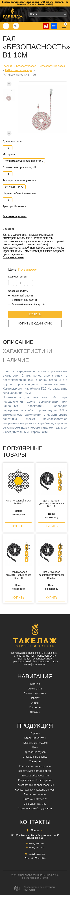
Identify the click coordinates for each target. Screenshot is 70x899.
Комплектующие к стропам (35, 766)
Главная (35, 683)
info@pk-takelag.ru (36, 854)
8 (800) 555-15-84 (36, 843)
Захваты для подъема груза (35, 770)
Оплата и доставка (35, 693)
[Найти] (65, 14)
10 (7, 147)
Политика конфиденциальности (40, 876)
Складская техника (35, 803)
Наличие (16, 360)
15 (7, 173)
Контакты (35, 707)
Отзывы (35, 712)
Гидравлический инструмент (35, 780)
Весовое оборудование (35, 775)
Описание (18, 342)
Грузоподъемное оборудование (35, 784)
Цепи (35, 747)
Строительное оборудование (35, 808)
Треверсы (35, 761)
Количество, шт (17, 276)
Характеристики (27, 351)
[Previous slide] (9, 84)
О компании (35, 688)
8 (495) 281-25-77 (36, 847)
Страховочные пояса (35, 756)
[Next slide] (9, 133)
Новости (35, 698)
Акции (35, 702)
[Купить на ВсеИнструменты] (46, 26)
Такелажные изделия (35, 742)
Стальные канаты (35, 737)
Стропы (35, 733)
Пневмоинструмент (35, 799)
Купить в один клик (35, 323)
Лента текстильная (35, 794)
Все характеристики (15, 216)
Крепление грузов (35, 752)
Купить (35, 314)
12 (7, 199)
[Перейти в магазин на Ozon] (54, 26)
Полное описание (13, 257)
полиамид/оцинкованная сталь (24, 160)
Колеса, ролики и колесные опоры (35, 789)
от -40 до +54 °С (14, 186)
